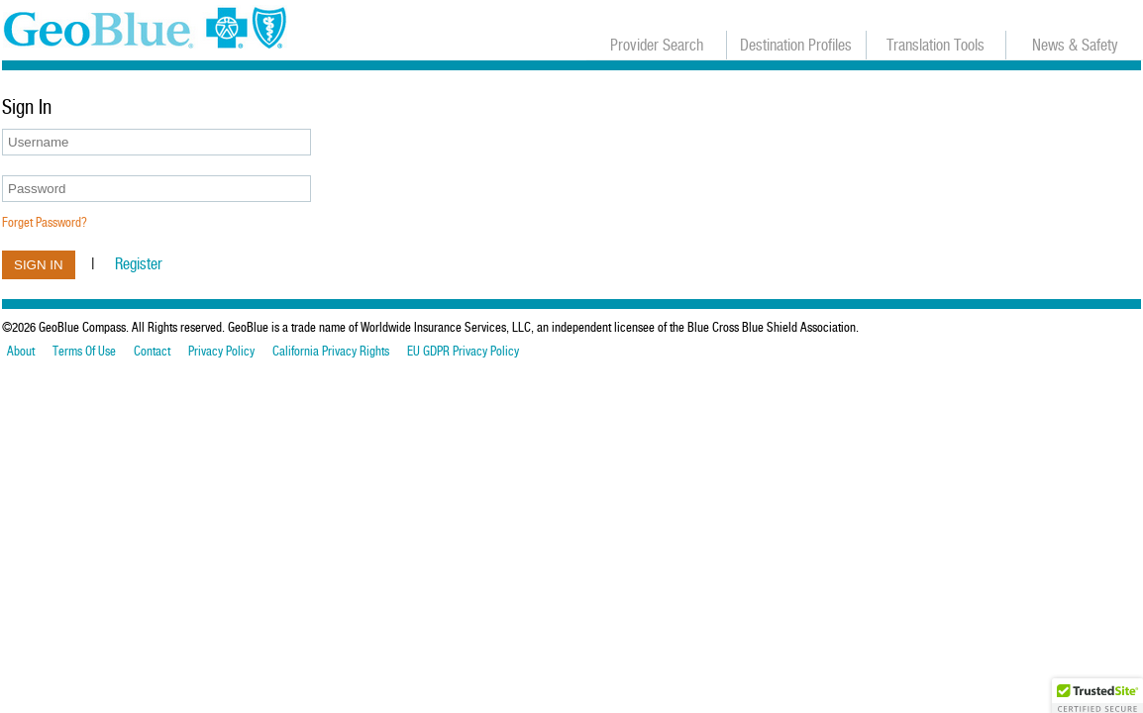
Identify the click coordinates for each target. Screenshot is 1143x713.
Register (138, 264)
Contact (152, 351)
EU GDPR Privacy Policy (463, 351)
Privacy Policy (221, 351)
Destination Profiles (796, 45)
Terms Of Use (84, 351)
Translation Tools (935, 45)
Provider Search (656, 45)
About (21, 351)
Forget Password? (44, 222)
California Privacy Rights (330, 351)
